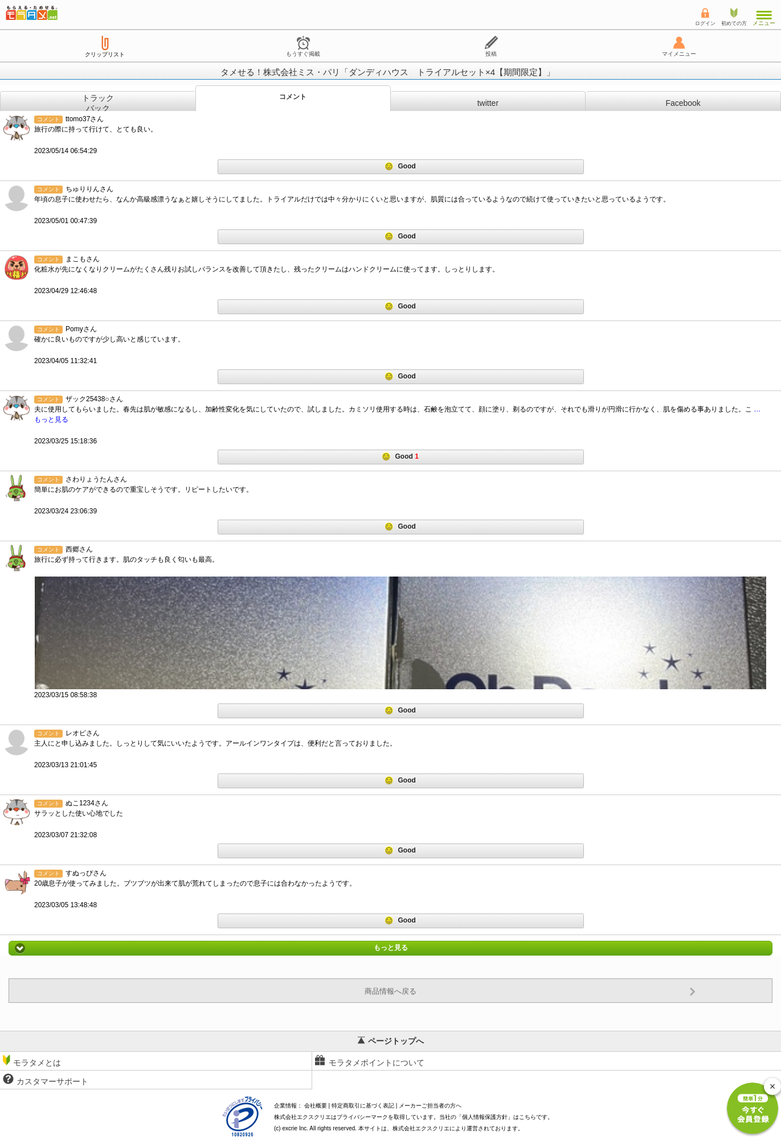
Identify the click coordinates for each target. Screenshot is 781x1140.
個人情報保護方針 (485, 1117)
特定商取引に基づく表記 (363, 1105)
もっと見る (390, 948)
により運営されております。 (458, 1128)
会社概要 (315, 1105)
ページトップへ (391, 1041)
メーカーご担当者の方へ (430, 1105)
